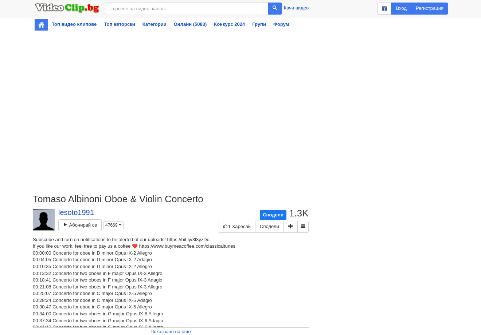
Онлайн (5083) (190, 24)
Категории (154, 24)
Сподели (273, 215)
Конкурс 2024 (229, 24)
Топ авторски (119, 24)
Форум (281, 24)
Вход (401, 8)
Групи (259, 24)
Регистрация (429, 8)
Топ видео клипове (74, 24)
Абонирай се (80, 225)
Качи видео (296, 8)
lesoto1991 (76, 212)
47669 (113, 225)
